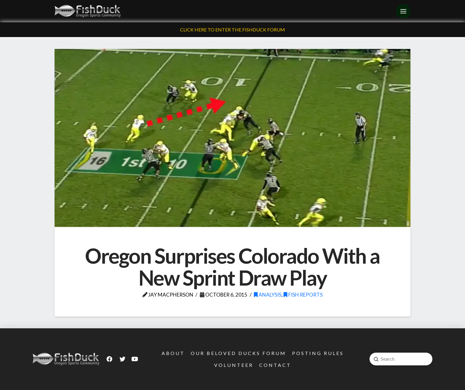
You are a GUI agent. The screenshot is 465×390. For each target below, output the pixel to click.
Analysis (267, 295)
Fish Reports (303, 295)
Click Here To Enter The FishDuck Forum (232, 29)
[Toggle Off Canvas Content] (403, 11)
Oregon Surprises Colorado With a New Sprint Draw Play (232, 266)
